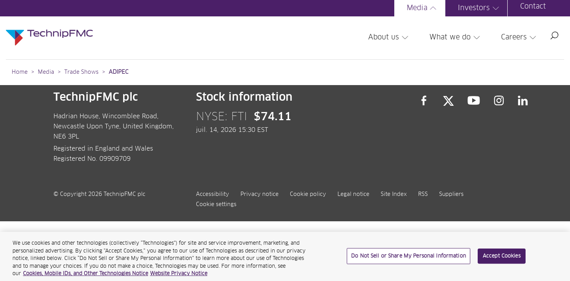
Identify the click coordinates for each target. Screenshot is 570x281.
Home (20, 72)
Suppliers (451, 194)
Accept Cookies (502, 259)
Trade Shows (81, 72)
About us (389, 37)
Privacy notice (259, 194)
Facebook (423, 101)
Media (423, 8)
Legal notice (353, 194)
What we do (455, 37)
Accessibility (212, 194)
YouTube (474, 101)
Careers (519, 37)
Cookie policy (308, 194)
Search (554, 35)
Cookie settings (216, 204)
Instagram (499, 101)
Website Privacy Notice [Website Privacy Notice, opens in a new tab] (178, 277)
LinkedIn (523, 101)
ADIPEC (119, 72)
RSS (423, 194)
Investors (479, 8)
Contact (533, 6)
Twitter (448, 101)
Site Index (394, 194)
